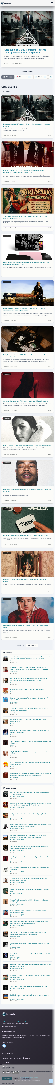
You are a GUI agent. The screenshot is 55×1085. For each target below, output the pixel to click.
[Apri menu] (52, 3)
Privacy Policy (20, 1077)
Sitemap (26, 1058)
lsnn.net (6, 1072)
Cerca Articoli (7, 1058)
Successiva (32, 645)
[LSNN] (4, 1046)
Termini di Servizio (29, 1077)
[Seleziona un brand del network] (27, 1066)
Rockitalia (8, 1014)
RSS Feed (6, 91)
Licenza (36, 1077)
